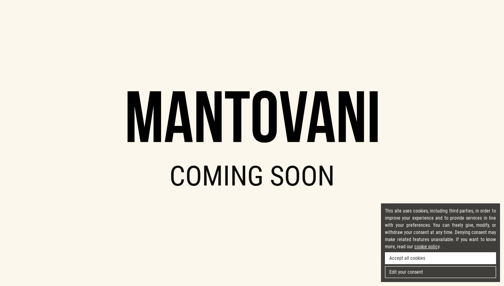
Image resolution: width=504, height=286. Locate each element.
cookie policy (426, 246)
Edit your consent (406, 272)
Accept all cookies (407, 258)
